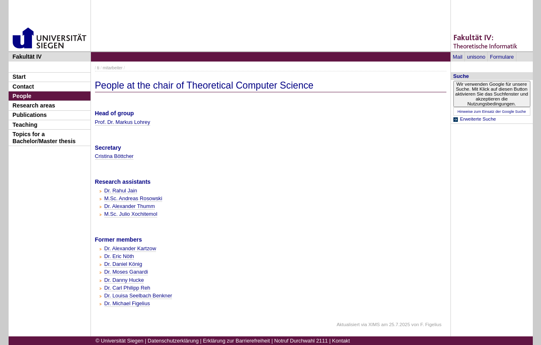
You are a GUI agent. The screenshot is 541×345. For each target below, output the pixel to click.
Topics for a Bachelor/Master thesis (44, 137)
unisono (476, 57)
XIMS (374, 324)
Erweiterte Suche (478, 119)
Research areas (34, 105)
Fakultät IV (27, 56)
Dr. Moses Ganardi (126, 272)
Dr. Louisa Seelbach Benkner (138, 295)
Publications (30, 115)
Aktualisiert (348, 324)
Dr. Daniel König (123, 264)
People (22, 96)
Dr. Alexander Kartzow (130, 248)
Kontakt (341, 341)
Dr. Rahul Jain (120, 190)
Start (19, 76)
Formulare (502, 57)
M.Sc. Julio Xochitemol (130, 214)
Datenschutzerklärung (173, 341)
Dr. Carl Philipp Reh (127, 288)
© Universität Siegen (119, 341)
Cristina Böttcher (114, 156)
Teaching (25, 124)
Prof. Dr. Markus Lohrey (122, 122)
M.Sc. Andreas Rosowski (133, 198)
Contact (23, 86)
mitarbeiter (112, 68)
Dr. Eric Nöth (119, 256)
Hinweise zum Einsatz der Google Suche (491, 112)
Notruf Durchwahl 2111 (301, 341)
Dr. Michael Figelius (127, 303)
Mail (457, 57)
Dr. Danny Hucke (124, 280)
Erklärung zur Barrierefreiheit (236, 341)
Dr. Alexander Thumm (129, 206)
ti (98, 68)
